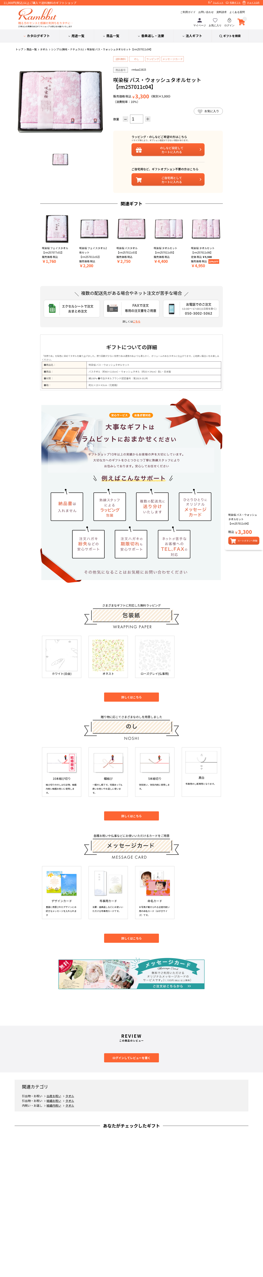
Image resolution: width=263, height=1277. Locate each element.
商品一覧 (112, 35)
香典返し (152, 35)
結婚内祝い (54, 1105)
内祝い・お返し (32, 1105)
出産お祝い (54, 1096)
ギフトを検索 (232, 36)
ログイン (229, 22)
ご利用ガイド (188, 12)
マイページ (199, 22)
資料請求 (221, 12)
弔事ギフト (235, 2)
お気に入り (215, 22)
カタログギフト (38, 35)
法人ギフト (194, 35)
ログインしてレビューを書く (131, 1058)
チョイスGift (253, 2)
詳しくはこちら (131, 697)
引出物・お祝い (32, 1096)
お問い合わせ (206, 12)
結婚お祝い (54, 1100)
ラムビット (218, 2)
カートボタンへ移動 (247, 540)
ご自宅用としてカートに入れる (171, 180)
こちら (136, 321)
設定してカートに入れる (171, 150)
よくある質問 (237, 12)
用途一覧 (78, 35)
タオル (69, 1096)
